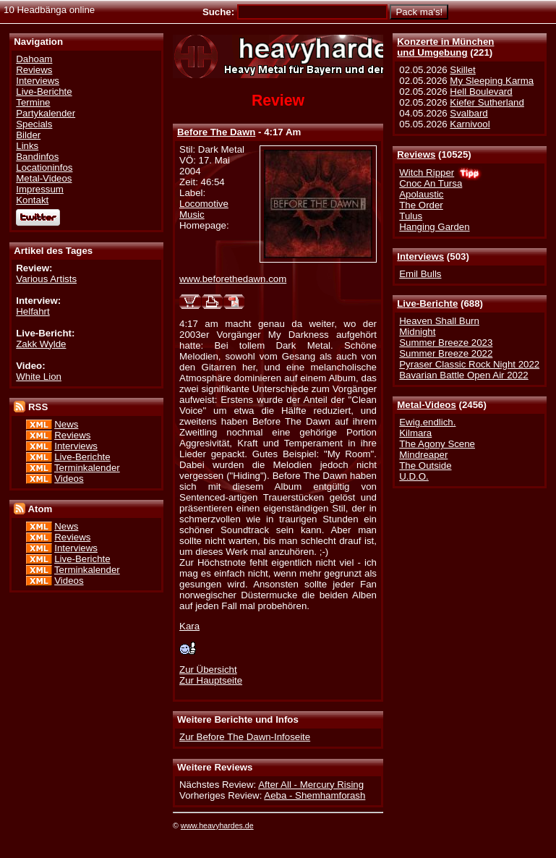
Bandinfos (37, 156)
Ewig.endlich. (427, 422)
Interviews (420, 256)
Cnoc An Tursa (430, 183)
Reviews (416, 154)
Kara (189, 626)
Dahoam (34, 59)
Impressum (40, 189)
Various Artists (46, 278)
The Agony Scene (437, 443)
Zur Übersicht (208, 669)
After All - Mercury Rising (311, 784)
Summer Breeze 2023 (445, 342)
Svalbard (468, 113)
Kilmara (415, 433)
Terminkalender (87, 467)
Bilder (28, 134)
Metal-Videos (426, 404)
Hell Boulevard (481, 91)
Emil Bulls (420, 273)
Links (27, 145)
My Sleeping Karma (492, 80)
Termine (33, 102)
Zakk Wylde (41, 344)
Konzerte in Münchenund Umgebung (445, 47)
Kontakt (32, 200)
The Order (420, 205)
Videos (68, 478)
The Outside (425, 465)
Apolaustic (421, 194)
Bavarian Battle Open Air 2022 (463, 375)
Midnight (417, 331)
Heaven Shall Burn (439, 320)
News (66, 424)
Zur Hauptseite (210, 680)
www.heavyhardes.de (217, 825)
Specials (34, 124)
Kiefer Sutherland (487, 102)
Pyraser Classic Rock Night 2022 (469, 364)
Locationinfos (44, 167)
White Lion (38, 376)
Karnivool (469, 124)
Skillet (462, 69)
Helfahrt (32, 311)
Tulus (410, 216)
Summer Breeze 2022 (445, 353)
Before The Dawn (216, 132)
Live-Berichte (427, 303)
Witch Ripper (426, 172)
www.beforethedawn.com (232, 278)
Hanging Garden (434, 226)
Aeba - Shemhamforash (314, 795)
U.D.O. (414, 476)
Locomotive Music (203, 209)
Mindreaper (423, 454)
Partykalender (45, 113)
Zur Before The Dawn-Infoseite (244, 736)
